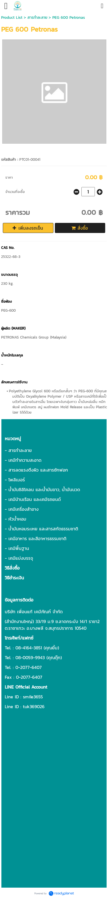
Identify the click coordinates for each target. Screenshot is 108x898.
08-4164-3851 (28, 647)
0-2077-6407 (28, 667)
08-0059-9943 (30, 657)
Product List (11, 17)
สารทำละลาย (37, 17)
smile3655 (33, 696)
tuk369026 (33, 706)
